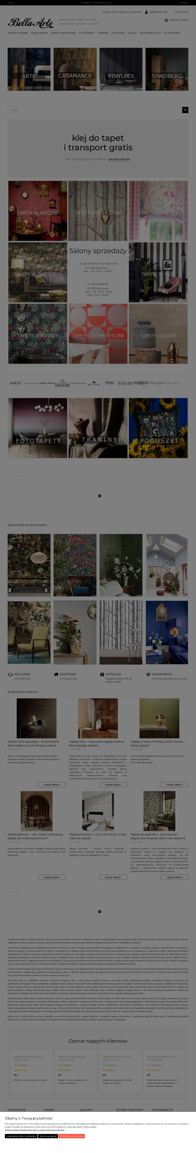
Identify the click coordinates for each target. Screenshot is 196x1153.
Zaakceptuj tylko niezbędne (21, 1136)
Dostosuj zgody (48, 1136)
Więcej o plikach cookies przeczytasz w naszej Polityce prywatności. (35, 1130)
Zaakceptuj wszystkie (71, 1136)
